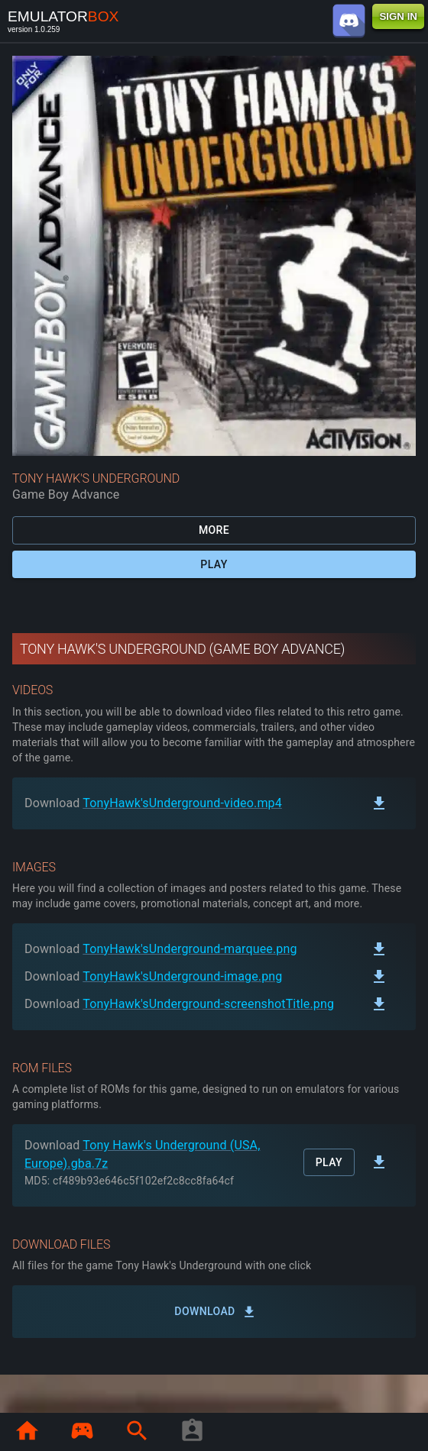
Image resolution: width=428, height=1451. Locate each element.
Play (214, 565)
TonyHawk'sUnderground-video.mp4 (182, 803)
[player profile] (192, 1432)
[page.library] (82, 1432)
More (214, 530)
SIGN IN (398, 16)
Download (214, 1311)
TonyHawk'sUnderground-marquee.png (190, 949)
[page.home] (27, 1432)
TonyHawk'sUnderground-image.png (182, 976)
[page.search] (137, 1432)
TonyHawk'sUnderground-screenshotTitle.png (208, 1004)
